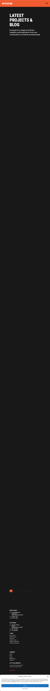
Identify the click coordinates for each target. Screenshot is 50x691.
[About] (11, 654)
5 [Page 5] (25, 590)
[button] (48, 676)
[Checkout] (12, 638)
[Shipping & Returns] (15, 643)
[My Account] (13, 635)
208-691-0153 (15, 616)
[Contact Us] (13, 670)
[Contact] (12, 660)
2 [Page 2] (14, 590)
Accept (25, 685)
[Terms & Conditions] (15, 641)
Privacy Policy (25, 688)
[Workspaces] (13, 658)
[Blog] (11, 655)
